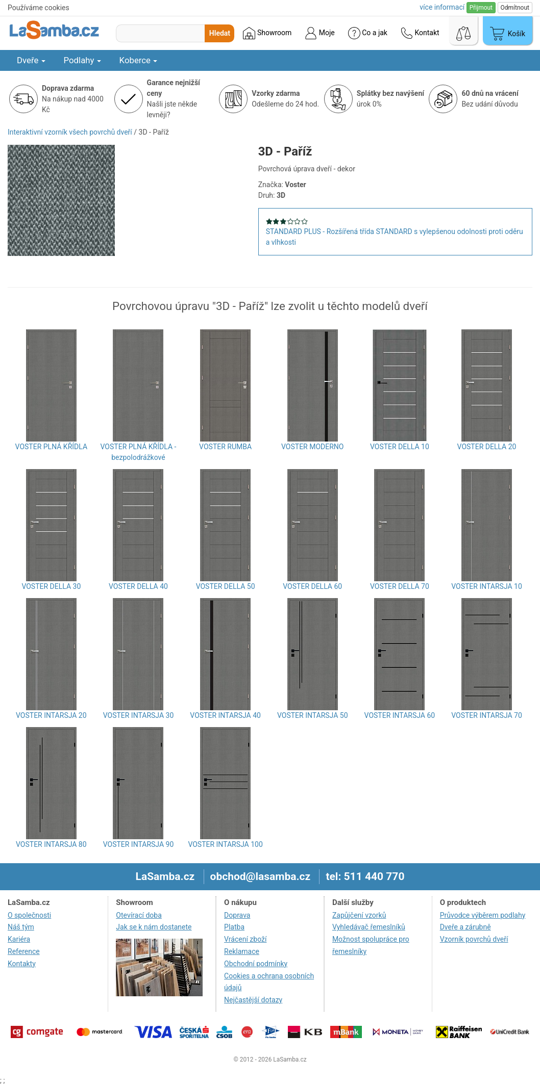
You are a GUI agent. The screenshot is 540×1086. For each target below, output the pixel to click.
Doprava (237, 915)
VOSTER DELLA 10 (399, 447)
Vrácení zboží (245, 939)
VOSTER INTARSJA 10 (486, 586)
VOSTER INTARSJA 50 (312, 715)
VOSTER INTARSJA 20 (51, 715)
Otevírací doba (139, 915)
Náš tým (21, 927)
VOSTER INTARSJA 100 (225, 844)
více (442, 7)
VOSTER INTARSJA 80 (51, 844)
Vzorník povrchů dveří (474, 939)
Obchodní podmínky (255, 964)
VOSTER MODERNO (312, 447)
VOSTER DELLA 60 (312, 586)
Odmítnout (515, 7)
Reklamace (241, 951)
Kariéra (19, 939)
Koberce (138, 60)
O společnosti (29, 915)
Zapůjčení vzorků (359, 915)
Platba (234, 927)
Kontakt (420, 33)
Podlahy (82, 60)
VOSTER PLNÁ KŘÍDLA (51, 447)
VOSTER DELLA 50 (225, 586)
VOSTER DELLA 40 (138, 586)
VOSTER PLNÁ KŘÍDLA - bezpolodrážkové (139, 452)
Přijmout (481, 7)
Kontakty (22, 964)
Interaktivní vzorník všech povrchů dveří (70, 132)
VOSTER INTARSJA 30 (138, 715)
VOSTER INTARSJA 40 (225, 715)
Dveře (31, 60)
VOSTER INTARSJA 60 (399, 715)
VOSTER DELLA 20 (487, 447)
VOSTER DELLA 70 (399, 586)
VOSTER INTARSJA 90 (138, 844)
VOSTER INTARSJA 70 (486, 715)
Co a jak (367, 33)
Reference (24, 951)
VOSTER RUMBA (225, 447)
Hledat (219, 33)
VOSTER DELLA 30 (51, 586)
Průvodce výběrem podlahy (483, 915)
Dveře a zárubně (465, 927)
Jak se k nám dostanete (153, 927)
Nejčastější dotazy (253, 1000)
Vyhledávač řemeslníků (368, 927)
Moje (319, 33)
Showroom (267, 33)
